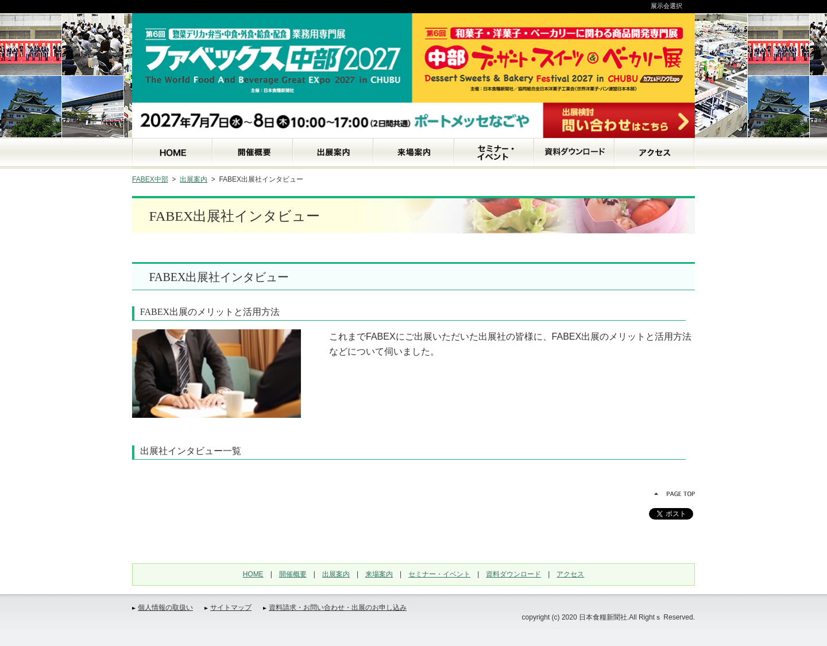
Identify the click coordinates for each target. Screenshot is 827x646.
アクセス (570, 574)
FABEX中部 (150, 179)
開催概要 (293, 574)
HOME (253, 574)
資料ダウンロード (513, 574)
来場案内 (379, 574)
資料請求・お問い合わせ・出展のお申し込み (338, 607)
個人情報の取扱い (165, 607)
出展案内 (193, 179)
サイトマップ (231, 607)
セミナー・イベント (439, 574)
